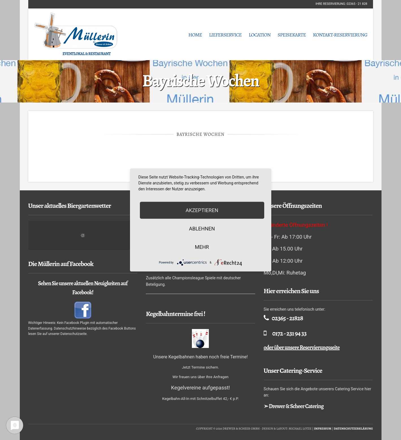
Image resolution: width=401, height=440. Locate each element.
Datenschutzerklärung (353, 428)
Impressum (322, 428)
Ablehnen (202, 229)
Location (259, 34)
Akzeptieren (202, 210)
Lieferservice (225, 34)
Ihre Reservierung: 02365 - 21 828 (341, 4)
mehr (202, 247)
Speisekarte (292, 34)
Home (195, 34)
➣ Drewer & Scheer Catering (294, 406)
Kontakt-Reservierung (340, 34)
